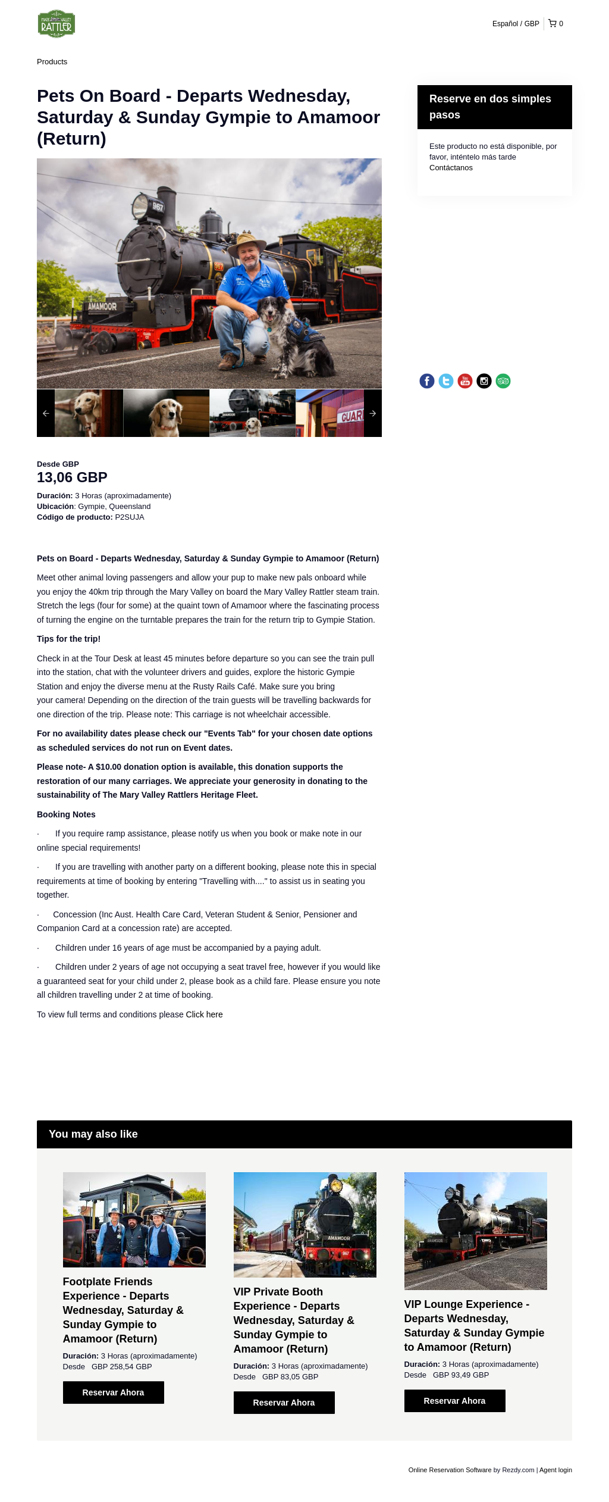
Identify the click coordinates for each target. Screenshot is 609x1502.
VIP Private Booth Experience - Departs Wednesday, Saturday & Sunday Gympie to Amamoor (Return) (294, 1320)
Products (52, 61)
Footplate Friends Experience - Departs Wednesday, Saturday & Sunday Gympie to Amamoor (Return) (123, 1310)
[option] (80, 413)
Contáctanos (451, 167)
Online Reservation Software (450, 1469)
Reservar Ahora (114, 1392)
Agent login (555, 1469)
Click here (204, 1014)
